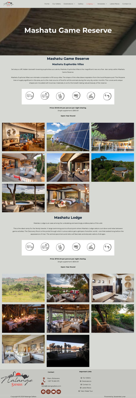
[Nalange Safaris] (9, 4)
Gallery (80, 4)
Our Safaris (56, 4)
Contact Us (126, 4)
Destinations (68, 4)
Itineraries (101, 4)
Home (46, 4)
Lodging (89, 4)
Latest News (114, 4)
